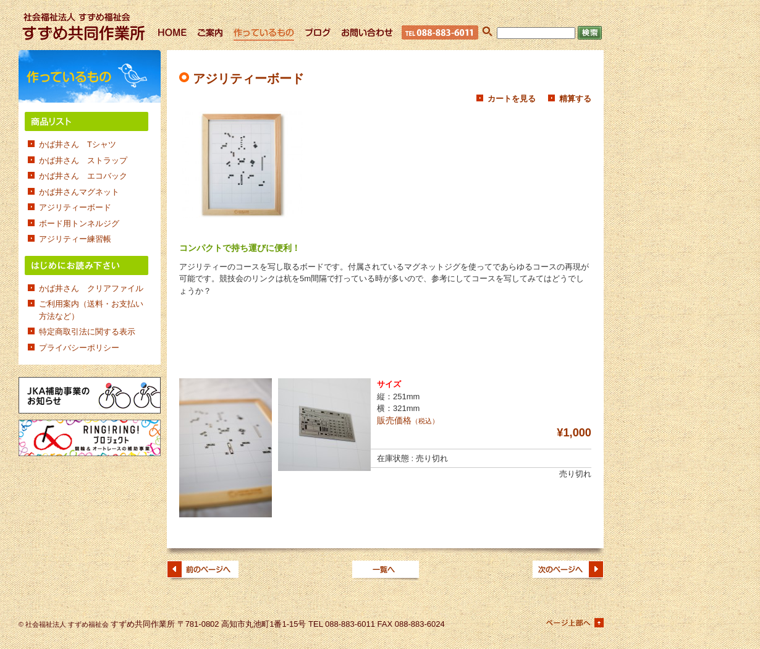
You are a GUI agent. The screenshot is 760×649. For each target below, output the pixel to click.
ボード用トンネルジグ (79, 223)
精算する (575, 98)
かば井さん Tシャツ (77, 144)
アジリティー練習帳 (75, 239)
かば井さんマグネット (79, 192)
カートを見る (512, 98)
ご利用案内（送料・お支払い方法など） (91, 310)
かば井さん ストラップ (83, 160)
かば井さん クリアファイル (91, 288)
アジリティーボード (75, 207)
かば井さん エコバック (83, 175)
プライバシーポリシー (79, 347)
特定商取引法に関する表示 (87, 331)
